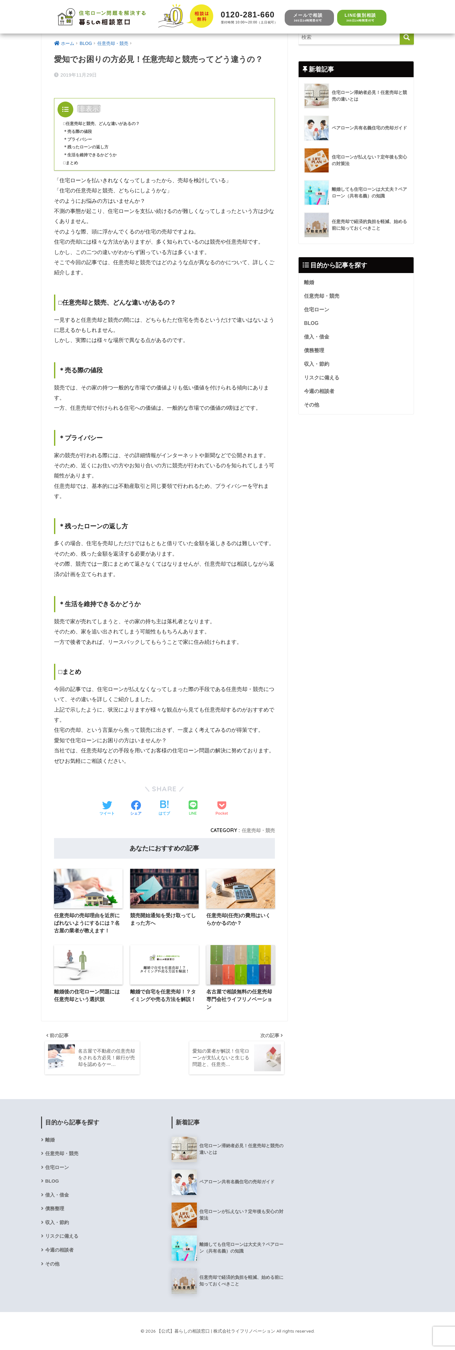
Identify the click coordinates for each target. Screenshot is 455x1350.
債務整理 (314, 352)
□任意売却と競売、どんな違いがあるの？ (104, 123)
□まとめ (71, 162)
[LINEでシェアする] (193, 808)
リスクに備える (321, 380)
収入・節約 (316, 366)
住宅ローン (316, 311)
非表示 (89, 108)
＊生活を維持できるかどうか (92, 154)
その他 (311, 408)
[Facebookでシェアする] (136, 808)
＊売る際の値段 (78, 131)
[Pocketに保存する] (221, 808)
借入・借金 (316, 338)
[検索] (407, 37)
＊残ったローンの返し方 (87, 147)
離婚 (309, 283)
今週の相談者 (319, 394)
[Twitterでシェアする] (107, 808)
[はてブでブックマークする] (164, 808)
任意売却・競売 (257, 830)
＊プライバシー (78, 139)
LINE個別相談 (360, 17)
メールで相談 (308, 17)
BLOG (311, 324)
